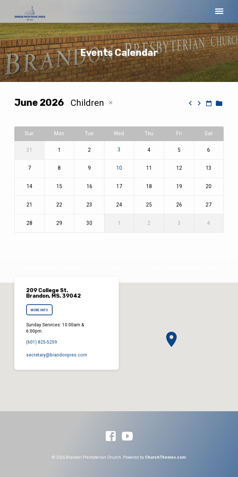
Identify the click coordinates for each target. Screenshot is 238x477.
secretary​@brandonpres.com (56, 355)
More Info (39, 310)
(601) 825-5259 (41, 342)
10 (119, 168)
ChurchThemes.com (165, 457)
